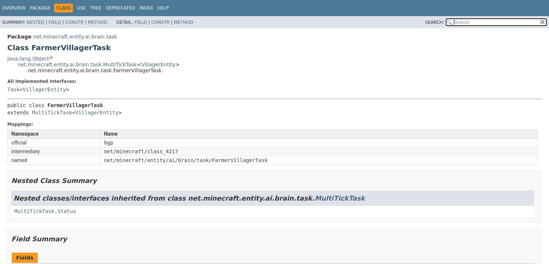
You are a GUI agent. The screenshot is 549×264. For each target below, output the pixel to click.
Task (13, 89)
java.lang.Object (28, 59)
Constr (74, 22)
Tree (95, 8)
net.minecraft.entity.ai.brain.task (75, 37)
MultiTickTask (52, 112)
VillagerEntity (158, 64)
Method (97, 22)
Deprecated (120, 8)
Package (40, 8)
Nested (35, 22)
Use (81, 8)
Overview (14, 8)
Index (146, 8)
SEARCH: (435, 22)
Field (54, 22)
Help (163, 8)
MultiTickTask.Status (45, 211)
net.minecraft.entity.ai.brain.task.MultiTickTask (77, 64)
